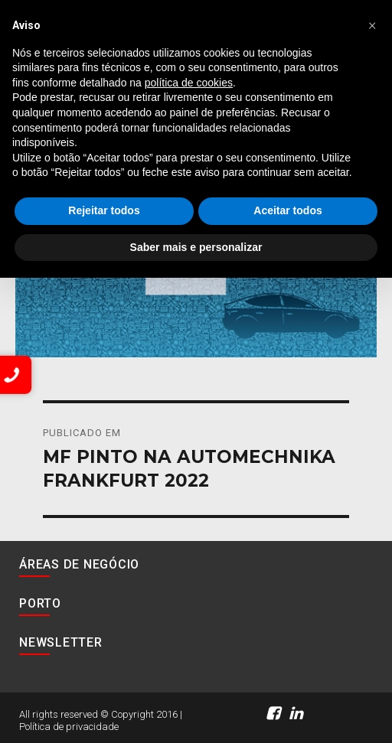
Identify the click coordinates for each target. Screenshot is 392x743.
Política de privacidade (69, 726)
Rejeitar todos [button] (103, 210)
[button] (372, 24)
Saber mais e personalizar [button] (196, 247)
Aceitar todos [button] (287, 210)
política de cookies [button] (189, 83)
